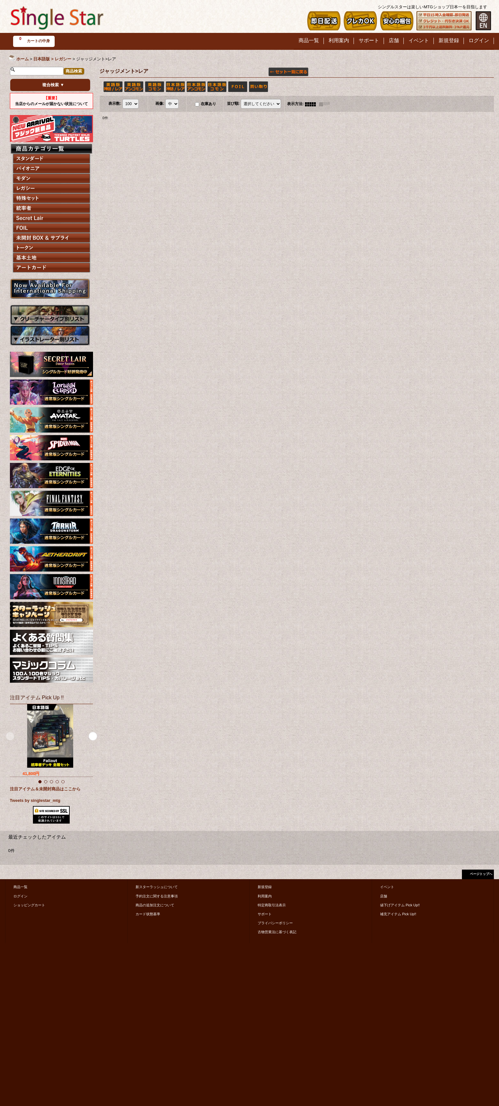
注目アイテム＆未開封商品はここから (45, 789)
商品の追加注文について (155, 905)
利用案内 (265, 896)
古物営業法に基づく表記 (277, 932)
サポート (265, 914)
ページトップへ (481, 874)
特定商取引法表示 (272, 905)
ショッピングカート (29, 905)
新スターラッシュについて (157, 887)
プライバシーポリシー (275, 923)
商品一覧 (20, 887)
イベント (387, 887)
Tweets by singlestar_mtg (35, 800)
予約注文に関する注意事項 (157, 896)
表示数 (114, 104)
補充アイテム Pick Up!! (398, 914)
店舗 (383, 896)
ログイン (20, 896)
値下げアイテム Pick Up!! (400, 905)
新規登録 (265, 887)
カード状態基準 (148, 914)
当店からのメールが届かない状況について (51, 101)
